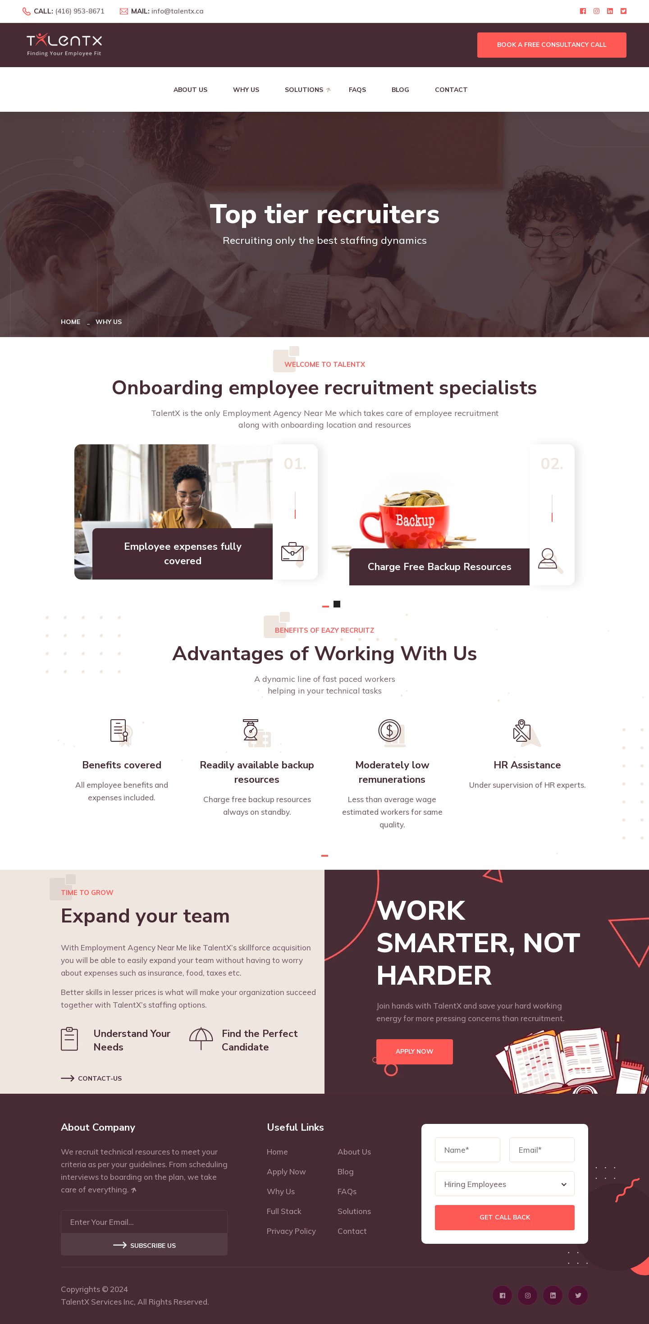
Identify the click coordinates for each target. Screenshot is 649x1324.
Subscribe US (144, 1246)
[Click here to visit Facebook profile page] (583, 11)
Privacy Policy (291, 1231)
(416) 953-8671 (80, 11)
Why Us (246, 90)
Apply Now (415, 1051)
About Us (190, 90)
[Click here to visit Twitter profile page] (623, 11)
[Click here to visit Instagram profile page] (596, 11)
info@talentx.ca (177, 11)
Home (72, 322)
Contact (451, 90)
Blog (400, 90)
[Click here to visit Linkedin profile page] (610, 11)
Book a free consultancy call (552, 45)
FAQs (357, 90)
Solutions (304, 90)
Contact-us (91, 1077)
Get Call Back (505, 1217)
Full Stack (284, 1211)
